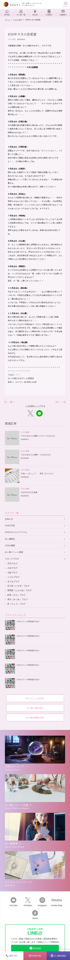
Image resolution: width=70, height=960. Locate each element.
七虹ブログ (12, 572)
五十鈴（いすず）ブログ (18, 586)
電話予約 (11, 955)
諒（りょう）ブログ (16, 604)
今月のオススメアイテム (16, 532)
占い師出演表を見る (35, 717)
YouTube (13, 902)
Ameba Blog (56, 902)
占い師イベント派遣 (14, 552)
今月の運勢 (12, 39)
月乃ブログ (12, 563)
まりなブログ (13, 581)
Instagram (42, 902)
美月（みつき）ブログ (17, 599)
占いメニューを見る (35, 698)
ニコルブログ (13, 577)
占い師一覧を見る (35, 708)
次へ (60, 402)
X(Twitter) (28, 902)
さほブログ (12, 568)
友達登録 (35, 948)
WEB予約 (35, 955)
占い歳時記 (10, 539)
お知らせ (9, 519)
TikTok (35, 914)
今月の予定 (10, 525)
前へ (10, 402)
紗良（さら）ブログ (16, 595)
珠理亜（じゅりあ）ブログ (19, 590)
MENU (65, 4)
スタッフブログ (12, 559)
